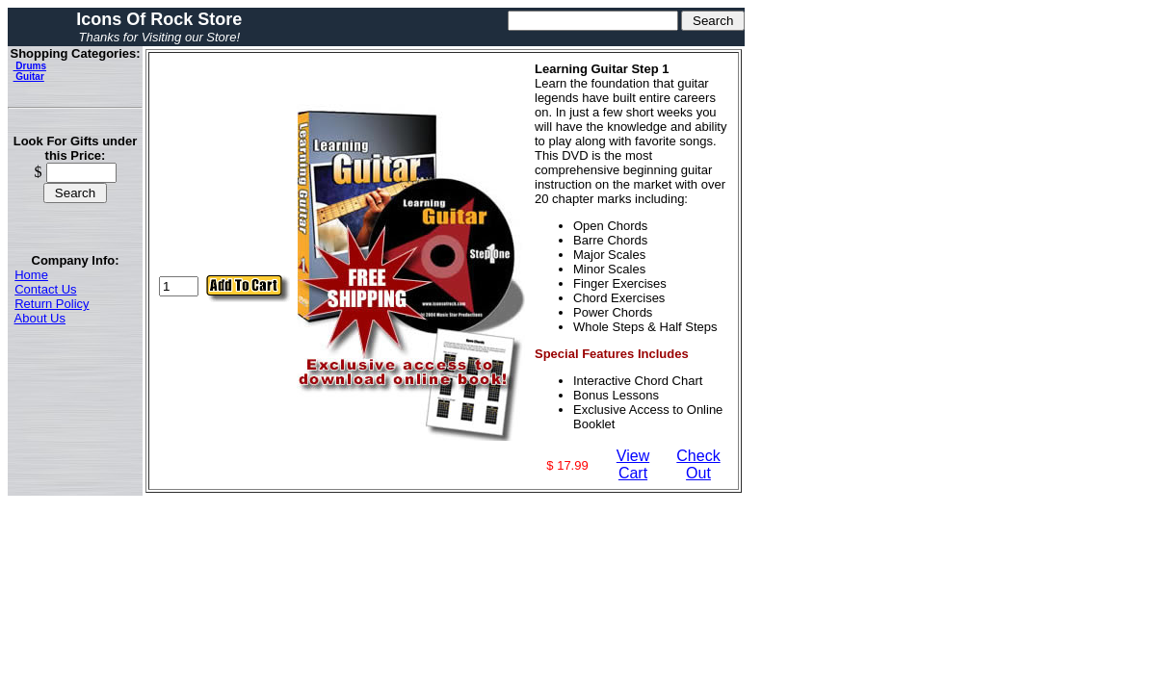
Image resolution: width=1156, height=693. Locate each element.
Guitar (28, 76)
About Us (40, 318)
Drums (29, 66)
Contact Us (45, 289)
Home (31, 275)
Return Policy (51, 303)
